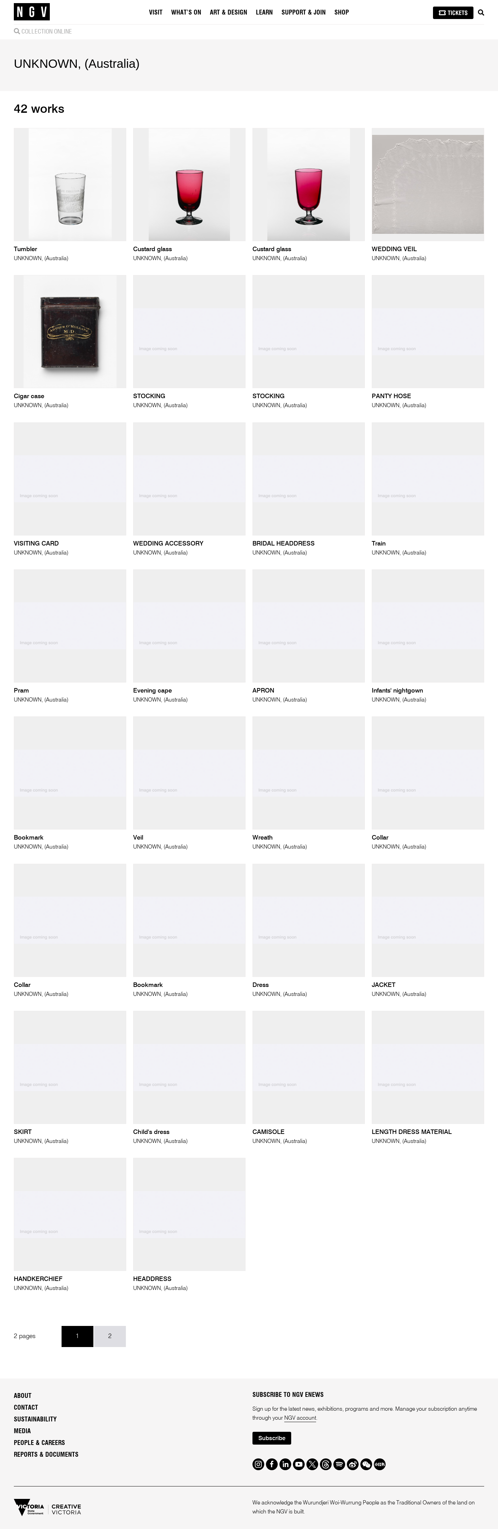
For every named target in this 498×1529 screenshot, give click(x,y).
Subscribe (271, 1438)
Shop (341, 13)
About (22, 1396)
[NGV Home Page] (32, 12)
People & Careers (39, 1443)
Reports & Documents (46, 1455)
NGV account (300, 1418)
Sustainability (35, 1420)
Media (22, 1431)
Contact (26, 1408)
